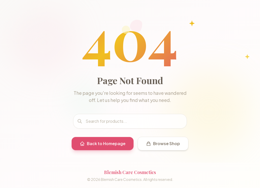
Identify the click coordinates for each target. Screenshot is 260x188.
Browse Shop (163, 144)
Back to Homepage (102, 144)
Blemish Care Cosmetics (130, 172)
